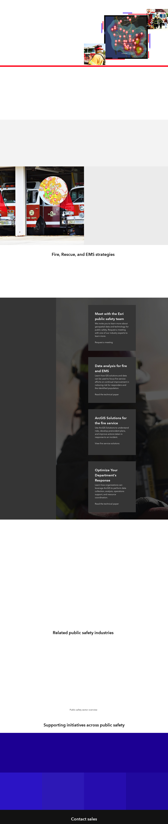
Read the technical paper (107, 394)
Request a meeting (104, 342)
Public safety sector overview (83, 710)
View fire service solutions (107, 443)
